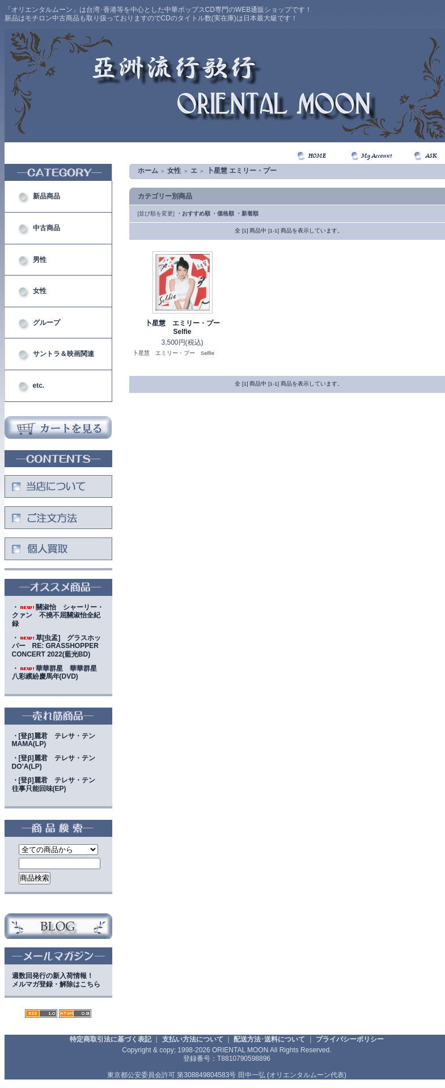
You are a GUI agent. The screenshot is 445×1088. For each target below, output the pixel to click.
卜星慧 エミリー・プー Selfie (186, 327)
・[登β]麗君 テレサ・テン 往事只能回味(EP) (57, 784)
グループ (46, 323)
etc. (39, 386)
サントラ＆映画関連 (63, 354)
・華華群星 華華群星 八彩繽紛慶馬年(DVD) (58, 672)
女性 (39, 291)
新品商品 (46, 196)
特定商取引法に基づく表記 (110, 1039)
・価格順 (222, 213)
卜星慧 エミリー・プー (242, 171)
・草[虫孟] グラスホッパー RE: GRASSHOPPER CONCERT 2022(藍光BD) (56, 646)
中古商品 (46, 228)
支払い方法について (192, 1039)
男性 (39, 260)
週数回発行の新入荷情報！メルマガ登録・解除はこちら (56, 980)
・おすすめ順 (193, 213)
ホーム (148, 171)
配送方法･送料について (269, 1039)
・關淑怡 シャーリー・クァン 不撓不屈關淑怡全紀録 (58, 615)
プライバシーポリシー (350, 1039)
